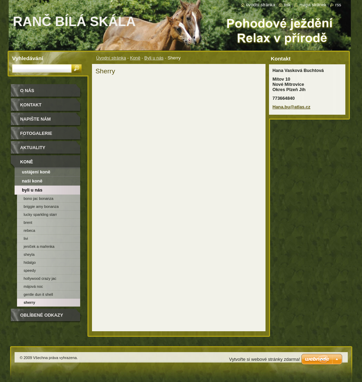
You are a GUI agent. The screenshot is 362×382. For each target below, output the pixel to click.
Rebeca (29, 230)
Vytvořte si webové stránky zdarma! (264, 359)
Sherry (29, 302)
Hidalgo (30, 262)
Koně (135, 57)
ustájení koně (36, 171)
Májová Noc (33, 286)
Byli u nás (153, 57)
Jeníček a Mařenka (39, 246)
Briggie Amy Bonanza (41, 206)
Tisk (287, 4)
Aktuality (32, 147)
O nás (27, 90)
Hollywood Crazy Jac (40, 278)
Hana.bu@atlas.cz (291, 106)
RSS (338, 4)
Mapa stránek (313, 4)
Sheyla (29, 254)
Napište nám (35, 119)
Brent (28, 222)
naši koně (32, 181)
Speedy (30, 270)
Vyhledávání (27, 58)
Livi (26, 238)
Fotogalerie (36, 133)
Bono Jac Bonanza (38, 198)
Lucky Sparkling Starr (40, 214)
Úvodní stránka (111, 57)
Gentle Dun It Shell (38, 294)
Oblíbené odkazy (41, 315)
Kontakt (31, 104)
